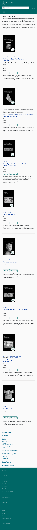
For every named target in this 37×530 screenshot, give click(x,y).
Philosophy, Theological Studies (9, 453)
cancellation (4, 521)
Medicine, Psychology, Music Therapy (10, 450)
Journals (5, 458)
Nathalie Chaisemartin (7, 356)
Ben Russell (12, 57)
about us (4, 510)
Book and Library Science (7, 444)
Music (3, 452)
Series (4, 439)
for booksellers (5, 483)
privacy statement (6, 523)
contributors (4, 475)
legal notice (4, 526)
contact (3, 513)
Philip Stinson (6, 406)
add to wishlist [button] (13, 73)
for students (4, 488)
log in (3, 504)
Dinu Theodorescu (17, 356)
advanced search (33, 7)
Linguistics (4, 456)
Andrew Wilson (6, 57)
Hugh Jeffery (5, 161)
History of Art (5, 449)
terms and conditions (6, 518)
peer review (4, 499)
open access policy (6, 497)
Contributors (6, 432)
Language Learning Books (7, 455)
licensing (4, 515)
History (3, 447)
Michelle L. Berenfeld (7, 212)
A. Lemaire (11, 357)
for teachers (4, 486)
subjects (4, 470)
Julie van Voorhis (6, 259)
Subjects (5, 435)
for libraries (4, 481)
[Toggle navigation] (4, 12)
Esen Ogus (5, 307)
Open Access (6, 462)
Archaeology (5, 443)
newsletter (4, 502)
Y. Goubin (16, 357)
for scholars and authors (7, 491)
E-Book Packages (8, 465)
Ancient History (5, 441)
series (3, 472)
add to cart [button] (6, 73)
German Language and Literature (9, 446)
